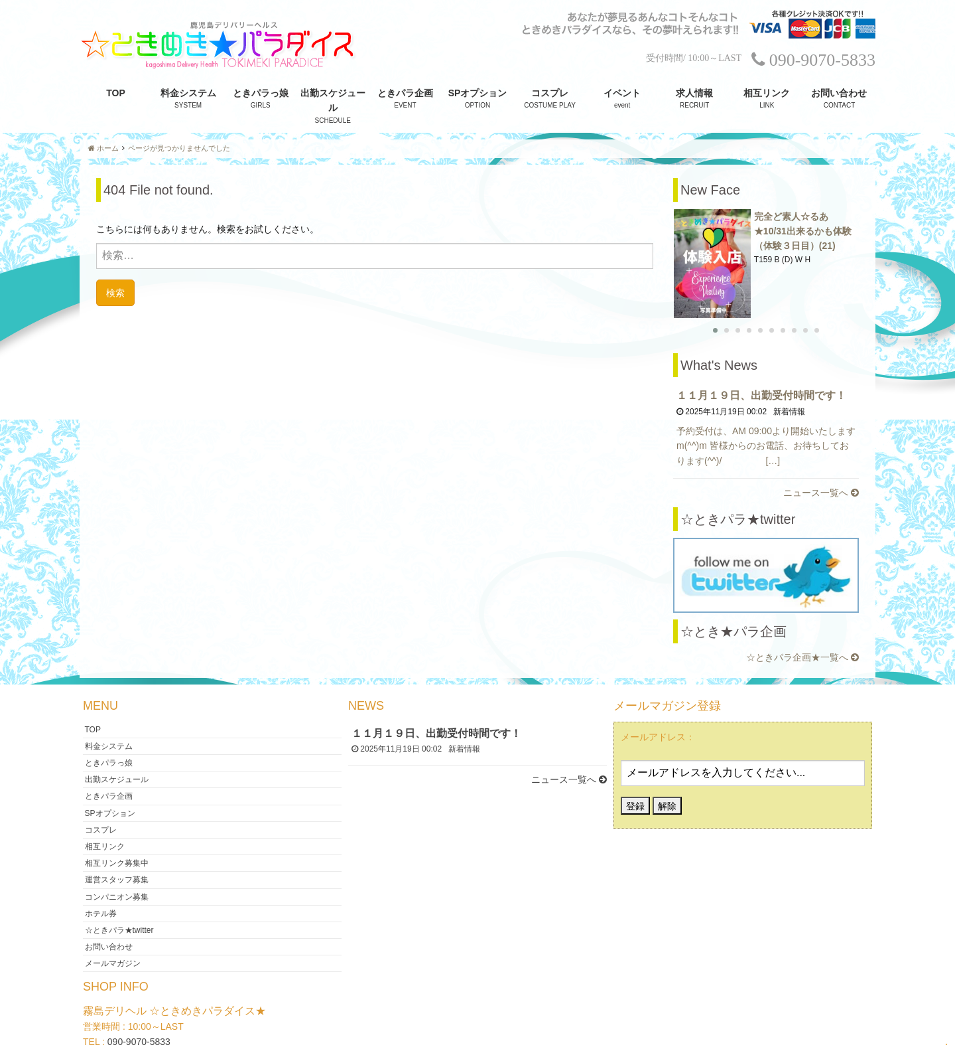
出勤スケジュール (332, 100)
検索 (115, 292)
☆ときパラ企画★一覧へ (802, 624)
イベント (622, 93)
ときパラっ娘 (260, 93)
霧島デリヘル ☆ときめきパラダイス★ (472, 1035)
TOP (115, 93)
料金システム (188, 93)
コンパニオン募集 (117, 863)
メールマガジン (113, 930)
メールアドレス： (658, 703)
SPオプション (477, 93)
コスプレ (549, 93)
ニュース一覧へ (821, 460)
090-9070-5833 (138, 1008)
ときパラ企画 (405, 93)
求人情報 (694, 93)
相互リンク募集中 (117, 830)
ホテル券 (101, 880)
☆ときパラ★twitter (119, 897)
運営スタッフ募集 (117, 846)
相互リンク (766, 93)
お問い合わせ (839, 93)
